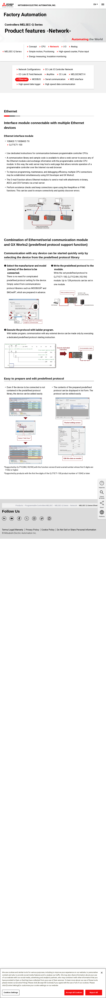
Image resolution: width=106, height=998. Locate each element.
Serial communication (55, 79)
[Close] (102, 973)
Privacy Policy (32, 529)
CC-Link (62, 74)
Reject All (94, 992)
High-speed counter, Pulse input (74, 51)
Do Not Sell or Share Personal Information (76, 529)
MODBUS (36, 79)
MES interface (76, 79)
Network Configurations (30, 69)
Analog (74, 46)
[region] (53, 983)
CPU (43, 46)
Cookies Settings (11, 992)
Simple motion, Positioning (41, 51)
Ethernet (23, 79)
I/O (64, 46)
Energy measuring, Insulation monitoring (47, 56)
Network (54, 46)
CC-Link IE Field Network (30, 74)
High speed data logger (30, 84)
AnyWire (50, 74)
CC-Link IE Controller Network (59, 69)
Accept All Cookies (74, 992)
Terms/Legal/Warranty (12, 529)
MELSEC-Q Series (13, 51)
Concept (33, 46)
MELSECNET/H (78, 74)
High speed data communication (60, 84)
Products (19, 505)
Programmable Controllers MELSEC (39, 505)
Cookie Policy (47, 529)
